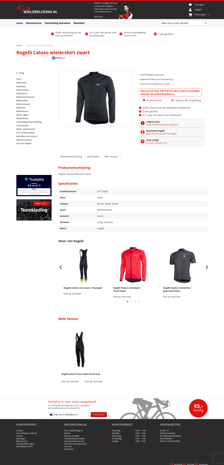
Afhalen (19, 434)
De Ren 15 (164, 429)
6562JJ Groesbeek (167, 432)
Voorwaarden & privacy (74, 440)
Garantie (68, 445)
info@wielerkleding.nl (172, 434)
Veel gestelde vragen (25, 442)
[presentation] (60, 267)
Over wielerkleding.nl (73, 429)
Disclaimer (68, 448)
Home (19, 45)
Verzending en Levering (26, 432)
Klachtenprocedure (24, 445)
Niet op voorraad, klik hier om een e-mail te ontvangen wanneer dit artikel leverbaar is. (170, 92)
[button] (127, 301)
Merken (67, 432)
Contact (19, 429)
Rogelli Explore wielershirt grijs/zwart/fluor (177, 289)
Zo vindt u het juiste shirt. (157, 143)
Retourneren (21, 440)
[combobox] (184, 23)
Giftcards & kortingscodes (75, 442)
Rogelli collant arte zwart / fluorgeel (83, 287)
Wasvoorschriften (71, 434)
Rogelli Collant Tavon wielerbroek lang (80, 374)
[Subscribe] (99, 414)
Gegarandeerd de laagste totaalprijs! (162, 124)
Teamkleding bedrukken (74, 437)
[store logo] (55, 10)
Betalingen (21, 437)
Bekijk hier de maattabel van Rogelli (161, 133)
